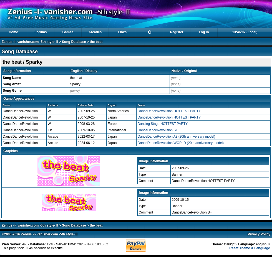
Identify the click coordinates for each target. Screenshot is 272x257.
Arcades (95, 32)
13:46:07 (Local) (245, 32)
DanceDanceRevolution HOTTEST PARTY (169, 111)
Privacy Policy (259, 234)
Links (122, 32)
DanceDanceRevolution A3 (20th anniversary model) (176, 136)
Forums (40, 32)
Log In (204, 32)
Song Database (74, 42)
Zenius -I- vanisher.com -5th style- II (30, 42)
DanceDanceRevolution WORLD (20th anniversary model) (181, 143)
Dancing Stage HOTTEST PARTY (163, 124)
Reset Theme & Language (249, 248)
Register (176, 32)
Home (13, 32)
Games (67, 32)
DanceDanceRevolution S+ (158, 130)
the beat (96, 42)
